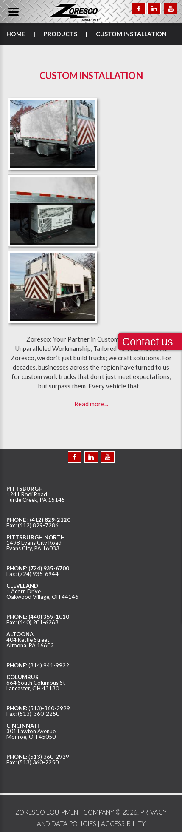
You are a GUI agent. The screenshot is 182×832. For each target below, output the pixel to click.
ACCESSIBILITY (123, 823)
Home (15, 33)
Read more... (91, 403)
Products (60, 33)
